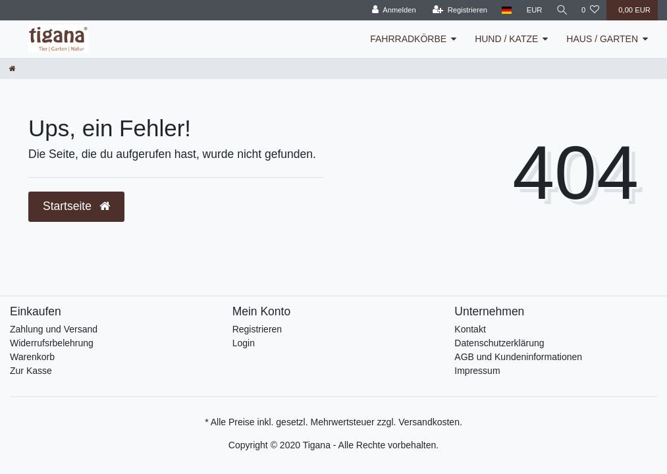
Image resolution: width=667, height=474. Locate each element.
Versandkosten (429, 422)
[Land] (505, 10)
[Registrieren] (458, 10)
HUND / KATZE (506, 39)
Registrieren (257, 329)
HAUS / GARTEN (602, 39)
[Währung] (533, 10)
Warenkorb (32, 357)
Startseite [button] (76, 206)
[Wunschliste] (590, 10)
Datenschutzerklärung (499, 343)
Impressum (477, 370)
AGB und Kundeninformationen (518, 357)
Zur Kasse (31, 370)
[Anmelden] (392, 10)
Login (243, 343)
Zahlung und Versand (53, 329)
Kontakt (469, 329)
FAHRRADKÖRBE (408, 39)
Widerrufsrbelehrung (51, 343)
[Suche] (561, 10)
